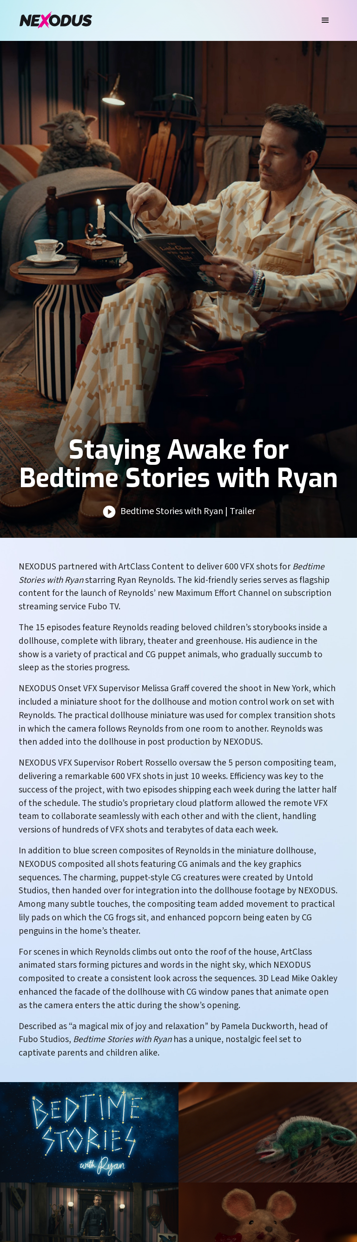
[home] (56, 20)
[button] (325, 20)
